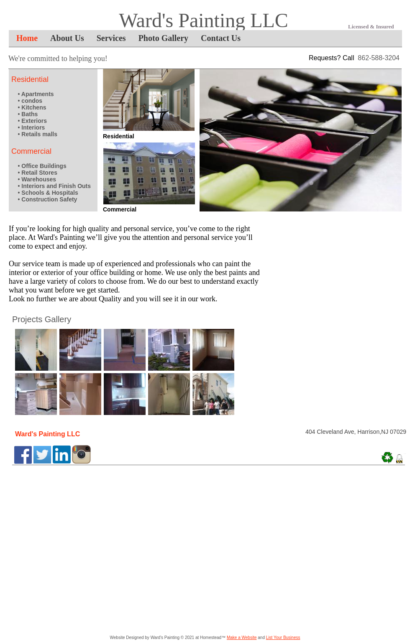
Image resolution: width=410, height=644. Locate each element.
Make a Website (242, 637)
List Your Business (283, 637)
